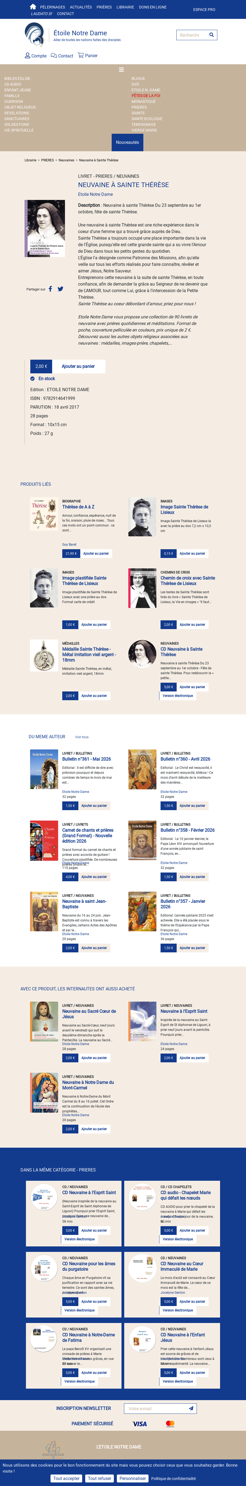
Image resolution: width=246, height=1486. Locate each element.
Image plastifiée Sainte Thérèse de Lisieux (84, 580)
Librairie (125, 7)
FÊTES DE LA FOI (146, 96)
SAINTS (138, 113)
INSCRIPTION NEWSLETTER (83, 1408)
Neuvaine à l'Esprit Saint (184, 1011)
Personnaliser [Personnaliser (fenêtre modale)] (133, 1478)
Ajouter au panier (78, 366)
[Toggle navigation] (123, 69)
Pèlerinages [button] (52, 7)
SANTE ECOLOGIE (147, 119)
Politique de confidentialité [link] (173, 1478)
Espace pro (204, 9)
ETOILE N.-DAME (146, 90)
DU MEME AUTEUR (59, 736)
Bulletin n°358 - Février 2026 (188, 830)
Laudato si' (41, 13)
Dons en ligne (153, 7)
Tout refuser (99, 1478)
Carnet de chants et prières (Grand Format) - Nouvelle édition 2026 (87, 836)
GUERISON (13, 101)
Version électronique (178, 696)
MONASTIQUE (144, 101)
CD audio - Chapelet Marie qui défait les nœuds (186, 1195)
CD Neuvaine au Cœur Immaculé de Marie (182, 1266)
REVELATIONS (16, 113)
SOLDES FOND (16, 124)
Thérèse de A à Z (78, 507)
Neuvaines (66, 160)
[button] (28, 228)
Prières (104, 7)
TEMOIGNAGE (144, 124)
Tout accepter (66, 1478)
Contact (65, 13)
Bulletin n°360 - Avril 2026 (185, 759)
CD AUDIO (12, 84)
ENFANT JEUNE (17, 90)
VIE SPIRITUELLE (19, 130)
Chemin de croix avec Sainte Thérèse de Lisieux (188, 580)
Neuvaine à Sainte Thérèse (98, 160)
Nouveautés (127, 142)
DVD (135, 84)
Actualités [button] (81, 7)
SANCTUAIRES (16, 119)
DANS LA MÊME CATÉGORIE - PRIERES (58, 1170)
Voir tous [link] (82, 737)
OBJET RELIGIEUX (20, 107)
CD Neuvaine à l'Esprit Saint (89, 1192)
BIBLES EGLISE (17, 78)
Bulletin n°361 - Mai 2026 (86, 759)
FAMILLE (12, 96)
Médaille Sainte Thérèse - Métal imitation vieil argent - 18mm (89, 655)
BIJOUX (138, 78)
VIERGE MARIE (144, 130)
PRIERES (139, 107)
